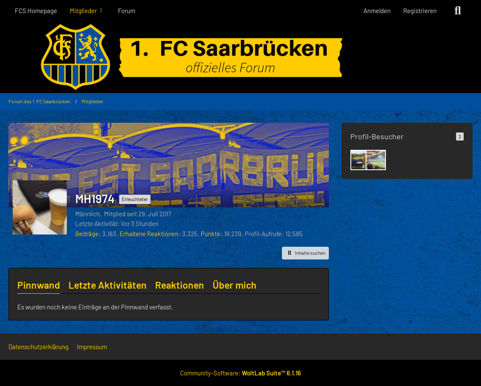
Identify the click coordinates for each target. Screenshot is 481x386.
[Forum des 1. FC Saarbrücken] (240, 57)
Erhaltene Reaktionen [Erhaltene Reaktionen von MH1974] (149, 233)
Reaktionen (179, 285)
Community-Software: (240, 373)
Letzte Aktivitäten (107, 285)
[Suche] (458, 10)
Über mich (235, 285)
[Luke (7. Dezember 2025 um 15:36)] (376, 160)
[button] (305, 253)
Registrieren (420, 10)
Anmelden (377, 10)
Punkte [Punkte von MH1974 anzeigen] (210, 233)
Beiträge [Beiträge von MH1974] (86, 233)
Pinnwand (38, 285)
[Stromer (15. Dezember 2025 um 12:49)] (360, 160)
